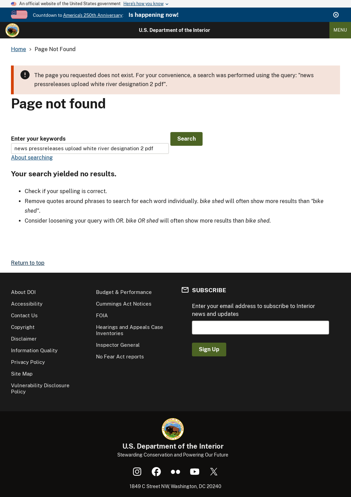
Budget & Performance (124, 292)
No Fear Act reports (120, 356)
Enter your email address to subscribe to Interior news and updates (253, 310)
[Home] (12, 30)
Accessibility (27, 304)
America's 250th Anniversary (92, 15)
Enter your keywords (38, 138)
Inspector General (118, 345)
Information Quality (34, 350)
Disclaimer (24, 339)
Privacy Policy (28, 362)
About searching (32, 157)
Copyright (23, 327)
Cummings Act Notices (124, 304)
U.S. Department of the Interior (174, 30)
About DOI (23, 292)
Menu (340, 30)
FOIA (102, 315)
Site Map (22, 374)
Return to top (28, 263)
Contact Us (24, 315)
